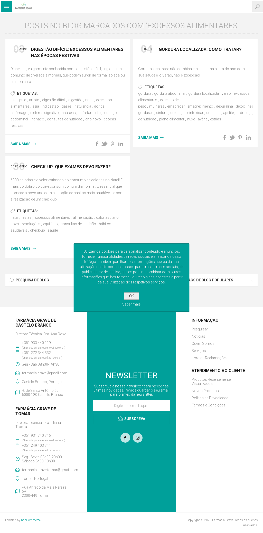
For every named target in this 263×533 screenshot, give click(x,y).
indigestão (50, 106)
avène (202, 119)
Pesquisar (200, 329)
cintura (161, 113)
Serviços (199, 351)
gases (67, 106)
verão (226, 93)
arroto (34, 100)
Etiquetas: (27, 93)
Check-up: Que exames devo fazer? (71, 166)
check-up (37, 230)
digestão (75, 100)
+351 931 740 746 (36, 435)
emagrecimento (200, 106)
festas (26, 217)
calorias (102, 217)
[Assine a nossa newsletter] (131, 405)
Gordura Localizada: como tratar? (200, 49)
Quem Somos (203, 343)
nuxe (191, 119)
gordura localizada (203, 93)
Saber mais (131, 304)
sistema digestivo (44, 113)
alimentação (83, 217)
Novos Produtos (205, 391)
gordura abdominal (169, 93)
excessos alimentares (52, 217)
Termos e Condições (209, 405)
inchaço (37, 119)
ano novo (93, 119)
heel (251, 106)
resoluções (31, 224)
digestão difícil (53, 100)
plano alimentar (171, 119)
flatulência (82, 106)
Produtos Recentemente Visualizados (211, 381)
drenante (213, 113)
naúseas (69, 113)
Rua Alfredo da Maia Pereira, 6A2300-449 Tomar (44, 491)
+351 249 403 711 (36, 445)
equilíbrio (50, 224)
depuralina (224, 106)
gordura (144, 93)
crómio (243, 113)
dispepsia (18, 100)
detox (240, 106)
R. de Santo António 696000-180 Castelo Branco (42, 392)
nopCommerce (31, 520)
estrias (215, 119)
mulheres (156, 106)
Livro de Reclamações (210, 358)
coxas (175, 113)
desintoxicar (193, 113)
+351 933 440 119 (36, 343)
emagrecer (176, 106)
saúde (53, 230)
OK (131, 296)
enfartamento (90, 113)
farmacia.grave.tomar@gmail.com (46, 470)
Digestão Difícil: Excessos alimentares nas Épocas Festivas (77, 52)
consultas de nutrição (64, 119)
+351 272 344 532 (36, 353)
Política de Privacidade (210, 398)
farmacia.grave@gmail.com (44, 373)
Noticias (198, 336)
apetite (228, 113)
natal (89, 100)
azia (35, 106)
